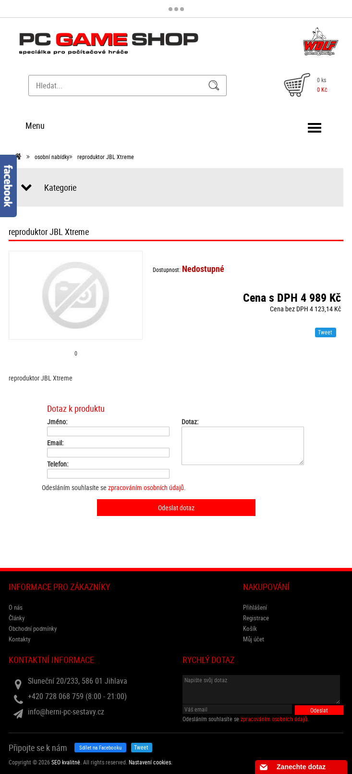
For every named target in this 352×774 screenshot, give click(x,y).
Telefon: (57, 464)
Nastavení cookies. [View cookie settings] (150, 762)
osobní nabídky (52, 156)
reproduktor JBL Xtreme (105, 156)
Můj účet (253, 639)
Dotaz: (190, 422)
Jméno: (57, 422)
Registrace (256, 618)
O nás (16, 607)
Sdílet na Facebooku (100, 747)
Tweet (325, 332)
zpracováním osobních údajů (146, 487)
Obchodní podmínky (33, 628)
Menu (35, 125)
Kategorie (60, 187)
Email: (55, 443)
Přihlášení (255, 607)
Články (16, 618)
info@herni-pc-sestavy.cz (66, 711)
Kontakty (19, 639)
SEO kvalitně (65, 762)
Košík (250, 628)
